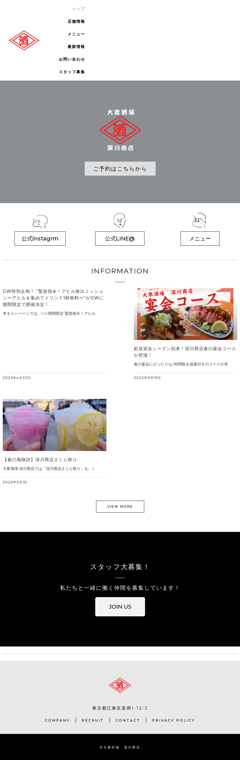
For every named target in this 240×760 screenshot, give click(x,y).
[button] (120, 168)
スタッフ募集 (72, 71)
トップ (78, 8)
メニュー (76, 34)
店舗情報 (76, 21)
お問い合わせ (72, 59)
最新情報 (76, 46)
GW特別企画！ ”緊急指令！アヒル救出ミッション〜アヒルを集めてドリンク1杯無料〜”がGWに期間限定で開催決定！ (53, 298)
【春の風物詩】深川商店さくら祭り (40, 459)
